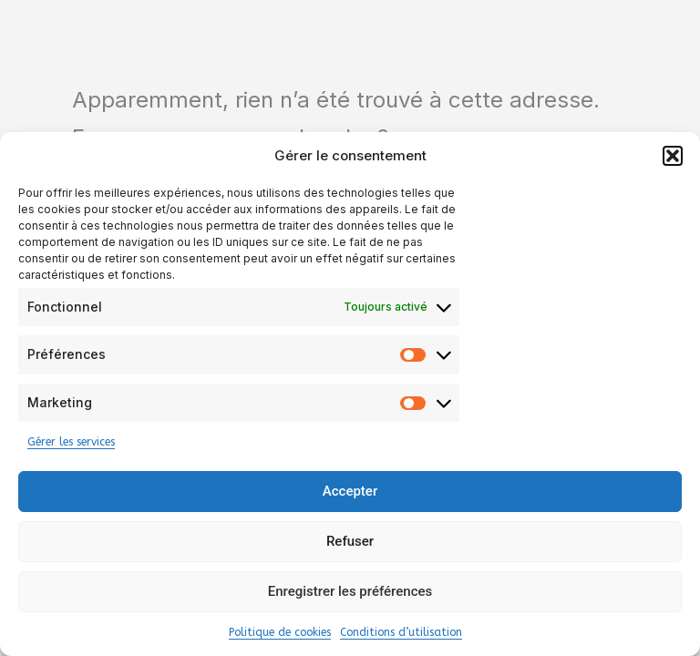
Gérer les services (71, 442)
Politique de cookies (280, 632)
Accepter (350, 491)
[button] (673, 156)
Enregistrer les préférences (350, 591)
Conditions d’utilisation (401, 632)
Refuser (350, 541)
